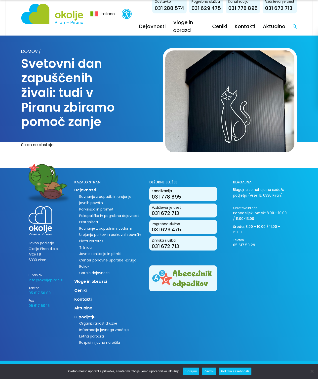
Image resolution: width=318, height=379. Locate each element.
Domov (29, 51)
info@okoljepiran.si (46, 280)
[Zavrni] (311, 371)
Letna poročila (91, 336)
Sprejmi (191, 371)
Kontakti (245, 26)
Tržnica (85, 247)
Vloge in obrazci (90, 281)
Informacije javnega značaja (104, 329)
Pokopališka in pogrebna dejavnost (109, 215)
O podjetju (84, 317)
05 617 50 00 (40, 293)
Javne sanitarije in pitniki (100, 253)
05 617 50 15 (39, 305)
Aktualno (274, 26)
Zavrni (209, 371)
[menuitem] (102, 14)
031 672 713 (278, 8)
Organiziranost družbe (98, 323)
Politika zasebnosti (235, 371)
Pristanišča (88, 221)
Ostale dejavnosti (94, 272)
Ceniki (219, 26)
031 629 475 (206, 8)
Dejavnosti (152, 26)
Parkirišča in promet (96, 209)
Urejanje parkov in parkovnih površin (110, 234)
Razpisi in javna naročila (99, 342)
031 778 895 (243, 8)
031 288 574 (169, 8)
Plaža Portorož (91, 241)
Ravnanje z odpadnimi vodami (105, 228)
